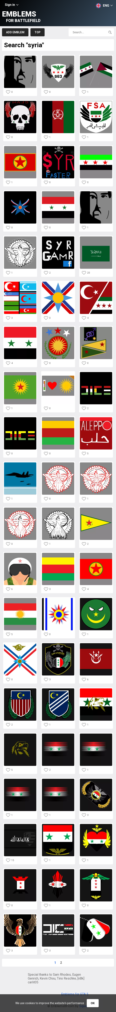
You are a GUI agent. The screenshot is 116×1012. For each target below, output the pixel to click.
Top (37, 32)
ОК (93, 1003)
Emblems (21, 16)
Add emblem (15, 32)
